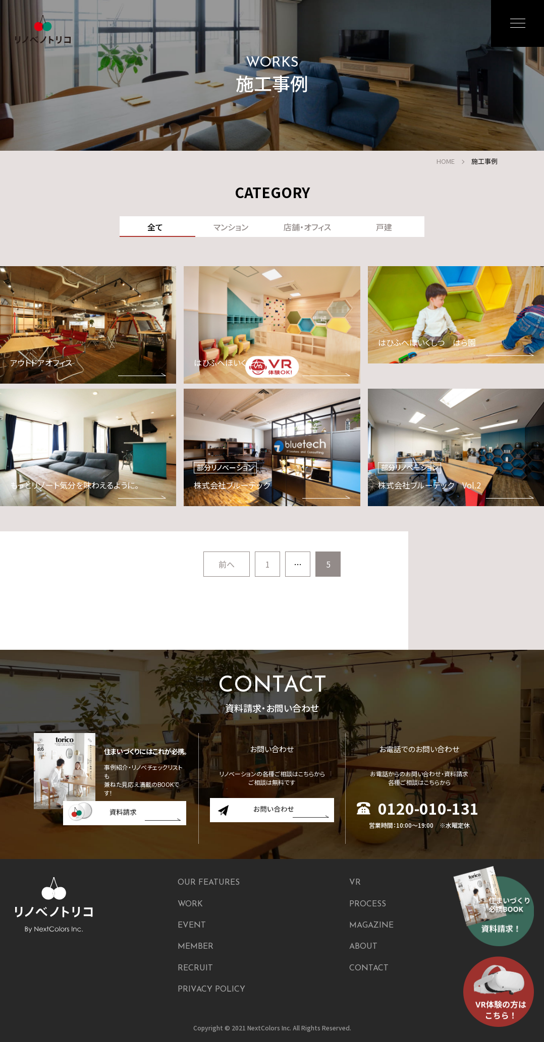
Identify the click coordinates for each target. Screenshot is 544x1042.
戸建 (384, 227)
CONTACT (369, 968)
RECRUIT (195, 968)
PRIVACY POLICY (211, 990)
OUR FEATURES (209, 883)
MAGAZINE (371, 926)
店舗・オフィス (307, 227)
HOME (446, 161)
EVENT (192, 926)
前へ (227, 564)
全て (155, 227)
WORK (190, 904)
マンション (230, 227)
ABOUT (363, 947)
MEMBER (195, 947)
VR (355, 883)
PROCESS (367, 904)
